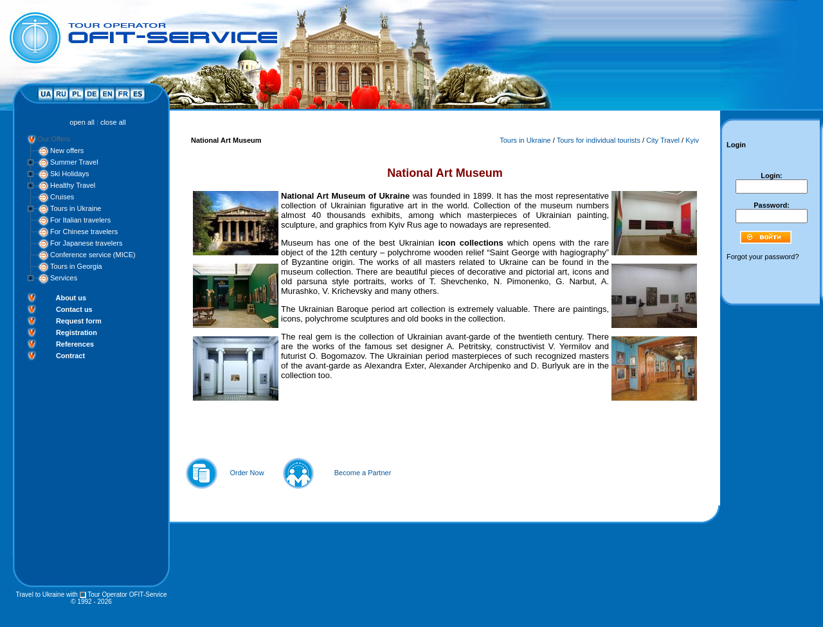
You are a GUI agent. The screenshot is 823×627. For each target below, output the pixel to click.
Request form (79, 321)
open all (82, 122)
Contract (70, 355)
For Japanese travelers (86, 243)
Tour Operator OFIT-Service (127, 594)
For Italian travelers (80, 220)
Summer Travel (74, 162)
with (72, 594)
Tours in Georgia (76, 266)
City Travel (663, 140)
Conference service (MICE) (93, 255)
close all (113, 122)
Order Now (247, 473)
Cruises (62, 197)
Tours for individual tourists (598, 140)
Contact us (74, 309)
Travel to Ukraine (39, 594)
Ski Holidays (69, 173)
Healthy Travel (72, 185)
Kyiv (692, 140)
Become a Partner (363, 473)
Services (63, 278)
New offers (67, 150)
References (75, 344)
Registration (76, 332)
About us (70, 298)
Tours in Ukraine (75, 208)
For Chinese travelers (84, 231)
